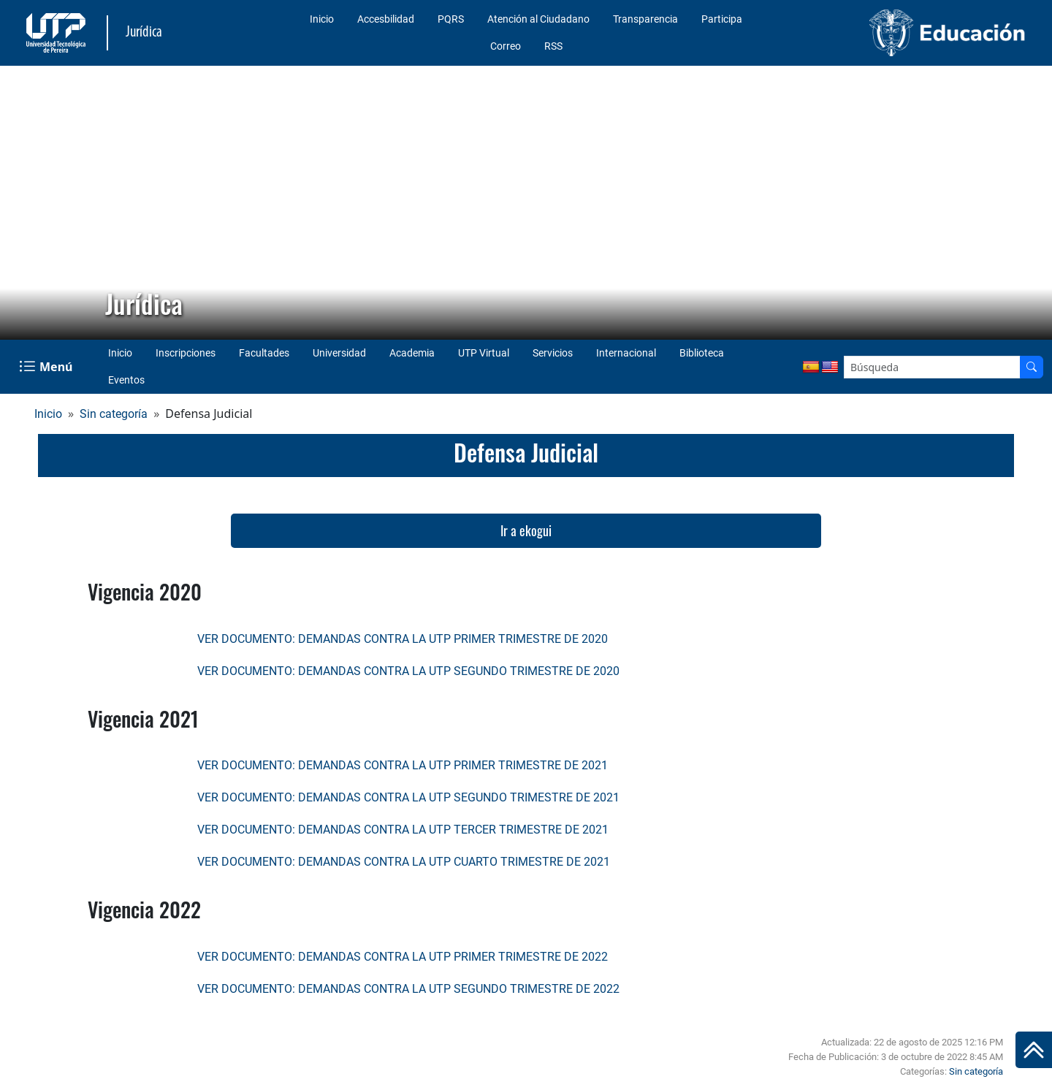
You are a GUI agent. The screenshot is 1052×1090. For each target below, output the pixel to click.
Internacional (626, 353)
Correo (505, 46)
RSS (553, 46)
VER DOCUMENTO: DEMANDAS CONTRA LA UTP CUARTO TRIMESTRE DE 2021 (403, 862)
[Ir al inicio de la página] (1033, 1050)
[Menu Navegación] (47, 366)
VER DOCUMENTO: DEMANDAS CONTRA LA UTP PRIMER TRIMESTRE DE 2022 (402, 957)
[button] (22, 203)
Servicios (553, 353)
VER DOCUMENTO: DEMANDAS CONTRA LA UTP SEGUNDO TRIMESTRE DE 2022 (408, 989)
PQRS (451, 19)
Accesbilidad (385, 19)
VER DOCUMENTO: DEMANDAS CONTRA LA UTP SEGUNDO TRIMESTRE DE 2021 (408, 797)
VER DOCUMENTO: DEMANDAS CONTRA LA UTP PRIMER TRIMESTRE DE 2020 (402, 639)
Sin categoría (114, 414)
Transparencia (645, 19)
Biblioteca (701, 353)
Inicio (322, 19)
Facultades (264, 353)
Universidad (339, 353)
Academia (412, 353)
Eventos (126, 380)
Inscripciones (186, 353)
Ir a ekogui (526, 530)
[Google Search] (932, 367)
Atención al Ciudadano (538, 19)
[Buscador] (1031, 367)
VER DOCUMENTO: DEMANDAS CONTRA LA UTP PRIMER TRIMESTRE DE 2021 (402, 765)
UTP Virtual (483, 353)
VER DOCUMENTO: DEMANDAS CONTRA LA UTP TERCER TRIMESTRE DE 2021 (403, 829)
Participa (721, 19)
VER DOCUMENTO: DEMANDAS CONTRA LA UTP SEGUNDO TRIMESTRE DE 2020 (408, 671)
